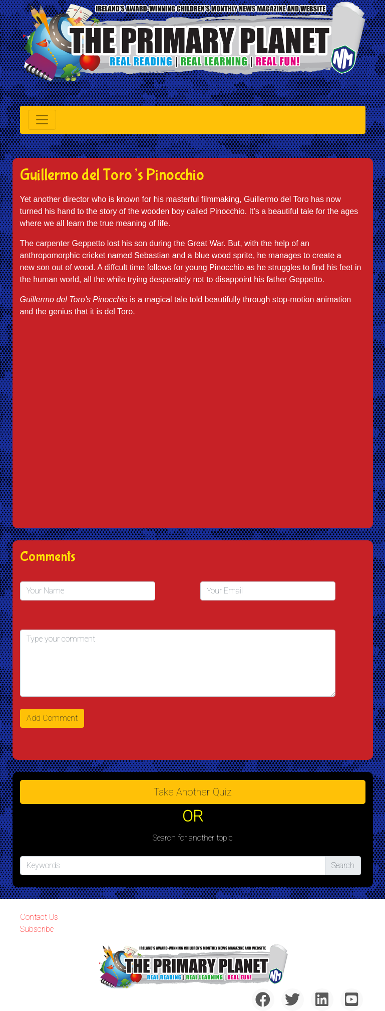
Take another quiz (193, 792)
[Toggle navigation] (42, 120)
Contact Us (39, 917)
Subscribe (37, 929)
